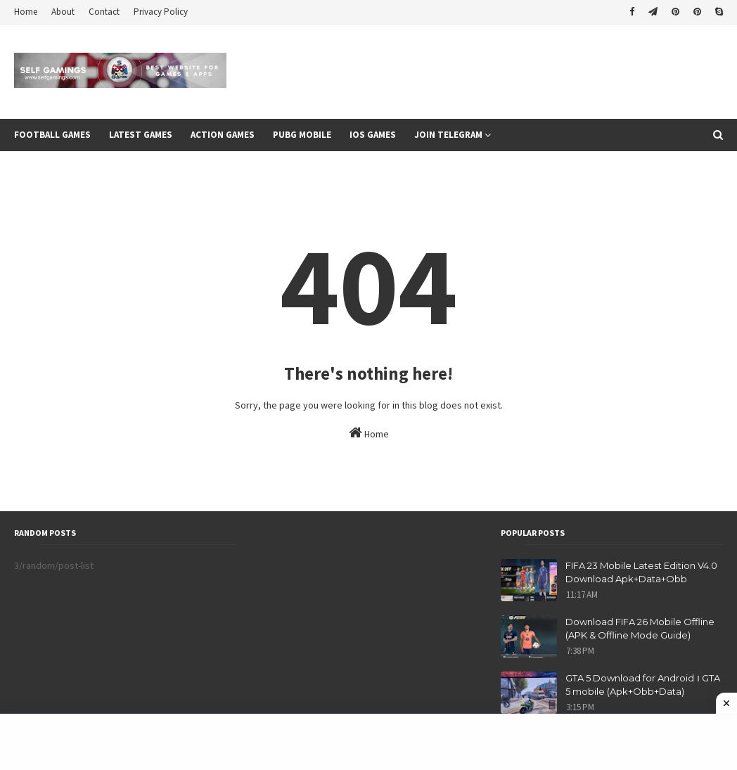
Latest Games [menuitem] (140, 135)
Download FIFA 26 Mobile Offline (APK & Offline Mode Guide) (639, 628)
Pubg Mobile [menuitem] (302, 135)
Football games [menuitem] (52, 135)
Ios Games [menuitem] (373, 135)
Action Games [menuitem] (223, 135)
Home (25, 12)
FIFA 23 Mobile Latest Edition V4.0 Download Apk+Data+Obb (641, 572)
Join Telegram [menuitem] (448, 135)
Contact (104, 12)
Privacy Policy (161, 12)
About (63, 12)
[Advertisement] (368, 741)
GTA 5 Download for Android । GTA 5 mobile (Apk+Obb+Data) (642, 685)
